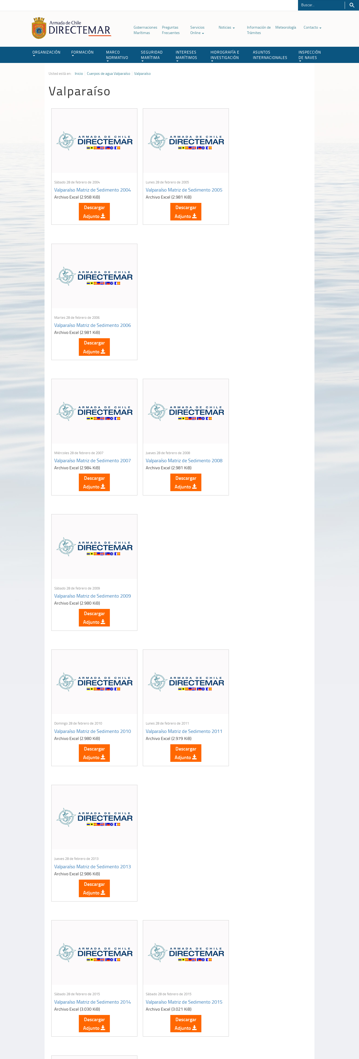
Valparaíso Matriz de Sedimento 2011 (173, 464)
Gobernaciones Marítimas (145, 30)
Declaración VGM (269, 995)
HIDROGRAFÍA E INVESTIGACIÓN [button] (225, 55)
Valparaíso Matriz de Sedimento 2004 (86, 189)
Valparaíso (142, 73)
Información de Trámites (259, 30)
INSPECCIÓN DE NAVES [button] (310, 55)
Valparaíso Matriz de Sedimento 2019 (173, 739)
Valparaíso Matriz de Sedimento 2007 (86, 327)
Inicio (79, 73)
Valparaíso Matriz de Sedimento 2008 (173, 327)
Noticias (227, 27)
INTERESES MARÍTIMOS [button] (186, 55)
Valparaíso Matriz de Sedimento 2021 (261, 739)
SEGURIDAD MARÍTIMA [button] (152, 55)
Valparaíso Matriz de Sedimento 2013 (261, 464)
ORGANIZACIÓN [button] (46, 52)
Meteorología (285, 27)
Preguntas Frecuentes (171, 30)
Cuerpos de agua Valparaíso (108, 73)
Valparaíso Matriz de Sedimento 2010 (86, 464)
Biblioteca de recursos (120, 1042)
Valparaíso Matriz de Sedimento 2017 (86, 739)
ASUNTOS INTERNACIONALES (270, 54)
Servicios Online (197, 30)
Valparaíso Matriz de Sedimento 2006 (261, 189)
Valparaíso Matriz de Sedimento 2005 (173, 189)
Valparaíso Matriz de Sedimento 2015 (173, 602)
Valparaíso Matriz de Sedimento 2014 (86, 602)
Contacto (312, 27)
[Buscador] (321, 4)
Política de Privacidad (83, 1042)
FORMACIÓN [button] (82, 52)
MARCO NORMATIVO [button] (117, 55)
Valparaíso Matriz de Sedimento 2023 (173, 877)
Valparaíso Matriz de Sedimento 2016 (261, 602)
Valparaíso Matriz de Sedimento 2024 (261, 877)
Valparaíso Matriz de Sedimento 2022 (86, 877)
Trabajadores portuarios (275, 988)
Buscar (352, 5)
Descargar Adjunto (92, 214)
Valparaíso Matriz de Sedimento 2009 (261, 327)
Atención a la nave (270, 981)
